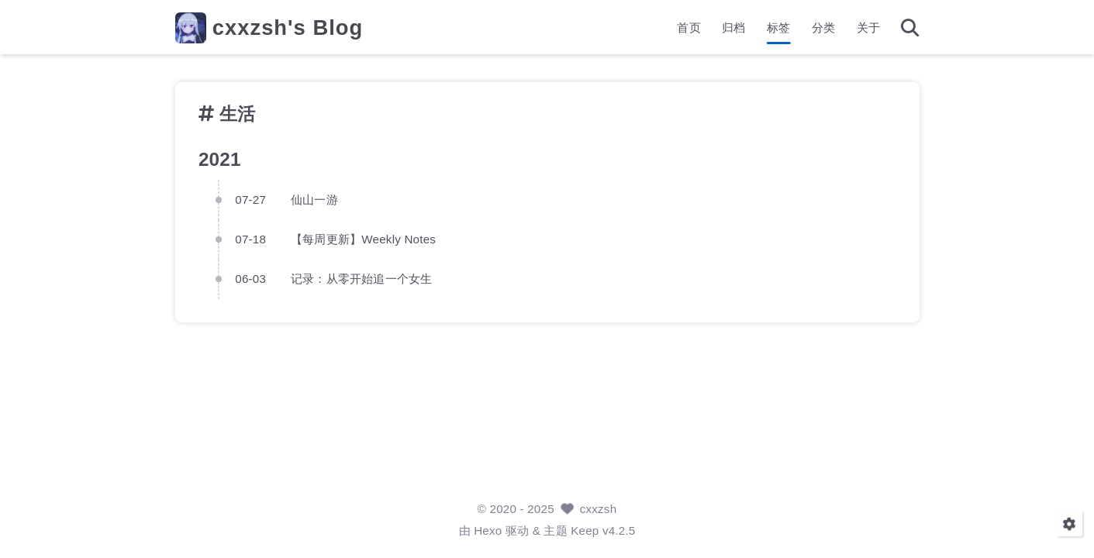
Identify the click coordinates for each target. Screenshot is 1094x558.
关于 (868, 27)
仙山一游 (314, 198)
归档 (733, 27)
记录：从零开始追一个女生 (361, 278)
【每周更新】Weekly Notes (363, 238)
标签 (778, 27)
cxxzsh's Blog (287, 27)
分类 (823, 27)
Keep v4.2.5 (603, 530)
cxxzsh (598, 508)
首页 (688, 27)
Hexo (488, 530)
